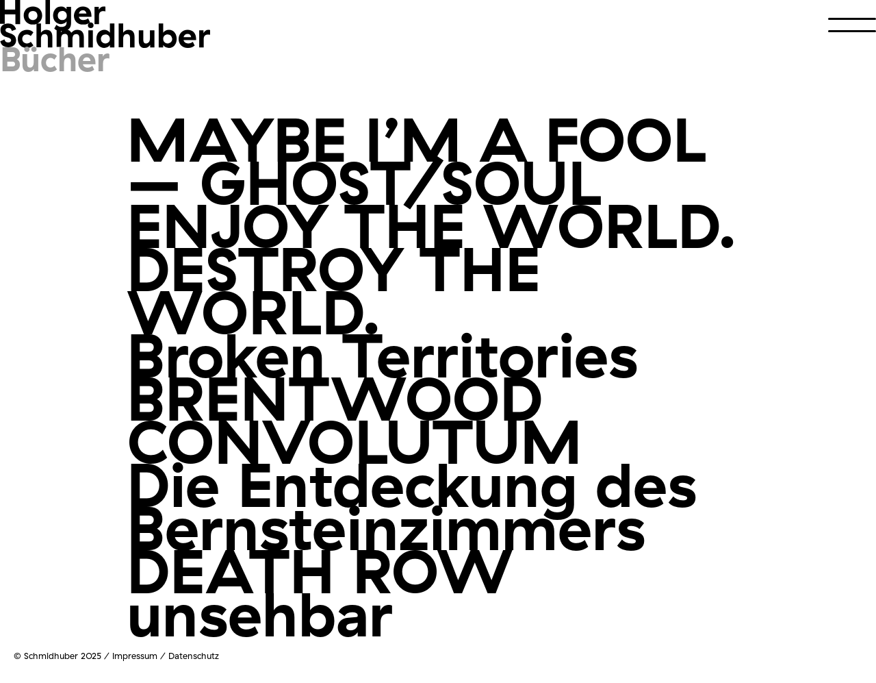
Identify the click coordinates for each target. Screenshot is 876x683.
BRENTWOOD (335, 397)
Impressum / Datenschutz (165, 655)
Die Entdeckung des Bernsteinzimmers (412, 505)
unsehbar (260, 613)
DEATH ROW (320, 570)
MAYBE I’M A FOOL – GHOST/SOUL (416, 160)
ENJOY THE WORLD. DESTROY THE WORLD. (432, 268)
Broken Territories (382, 354)
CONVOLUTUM (354, 440)
